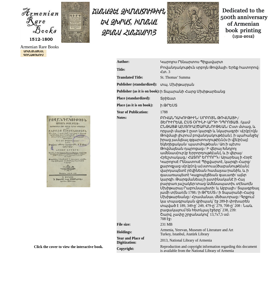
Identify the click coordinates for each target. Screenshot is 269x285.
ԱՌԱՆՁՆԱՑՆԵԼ (34, 51)
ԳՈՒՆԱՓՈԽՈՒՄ (33, 55)
